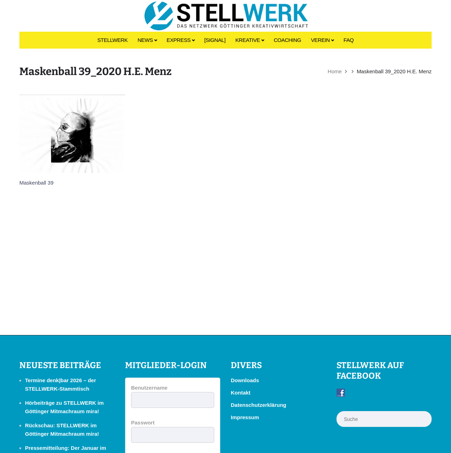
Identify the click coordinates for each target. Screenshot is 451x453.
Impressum (245, 417)
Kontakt (241, 393)
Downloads (245, 380)
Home (335, 71)
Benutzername (149, 388)
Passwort (143, 423)
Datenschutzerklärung (258, 405)
